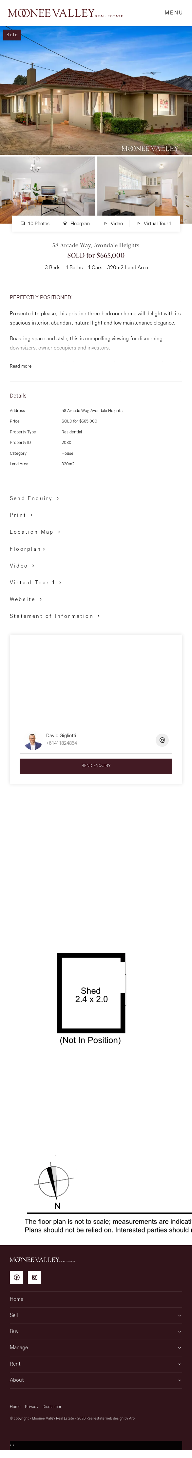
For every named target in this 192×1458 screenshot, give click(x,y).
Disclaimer (52, 1410)
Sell (14, 1319)
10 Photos (34, 227)
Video (113, 227)
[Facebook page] (19, 1281)
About (17, 1383)
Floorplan (76, 227)
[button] (22, 518)
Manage (19, 1351)
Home (16, 1302)
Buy (14, 1335)
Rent (15, 1367)
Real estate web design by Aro (110, 1422)
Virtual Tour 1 (154, 227)
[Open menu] (172, 15)
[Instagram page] (36, 1281)
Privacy (31, 1410)
